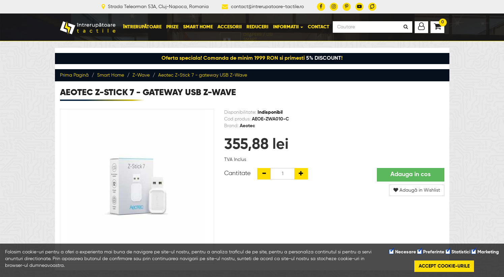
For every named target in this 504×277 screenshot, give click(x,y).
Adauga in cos (410, 174)
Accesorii (229, 27)
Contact (318, 27)
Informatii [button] (288, 27)
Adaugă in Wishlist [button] (416, 190)
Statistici (458, 252)
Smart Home (198, 27)
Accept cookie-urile (444, 266)
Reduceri (257, 27)
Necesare (402, 252)
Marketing (485, 252)
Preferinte (430, 252)
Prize (172, 27)
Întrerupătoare (142, 27)
